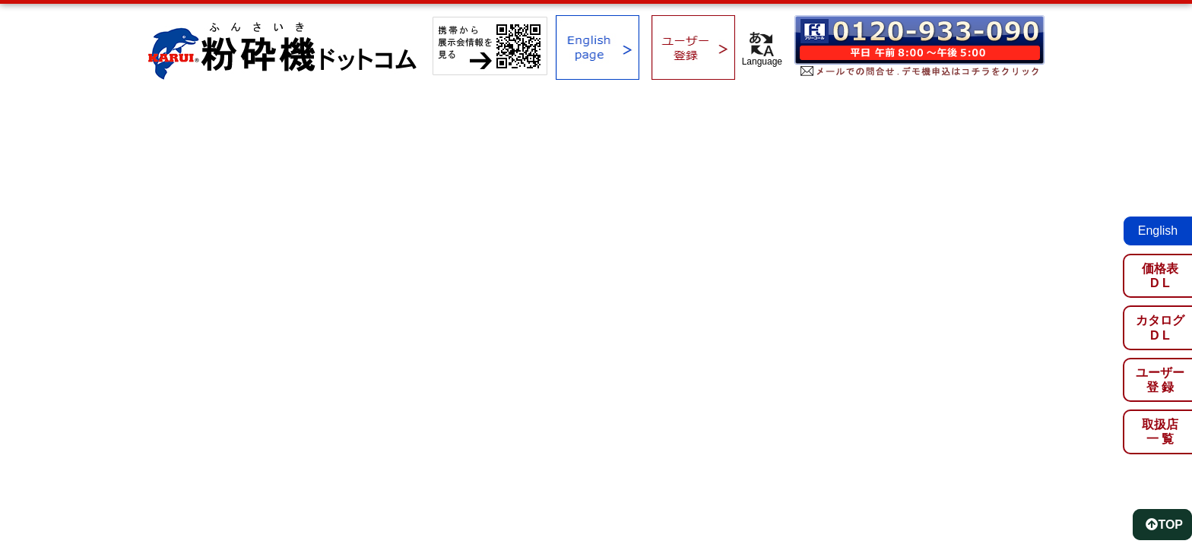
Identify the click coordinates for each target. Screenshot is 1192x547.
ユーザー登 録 (1160, 380)
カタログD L (1160, 327)
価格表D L (1160, 275)
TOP (1164, 524)
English (1158, 230)
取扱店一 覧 (1160, 431)
